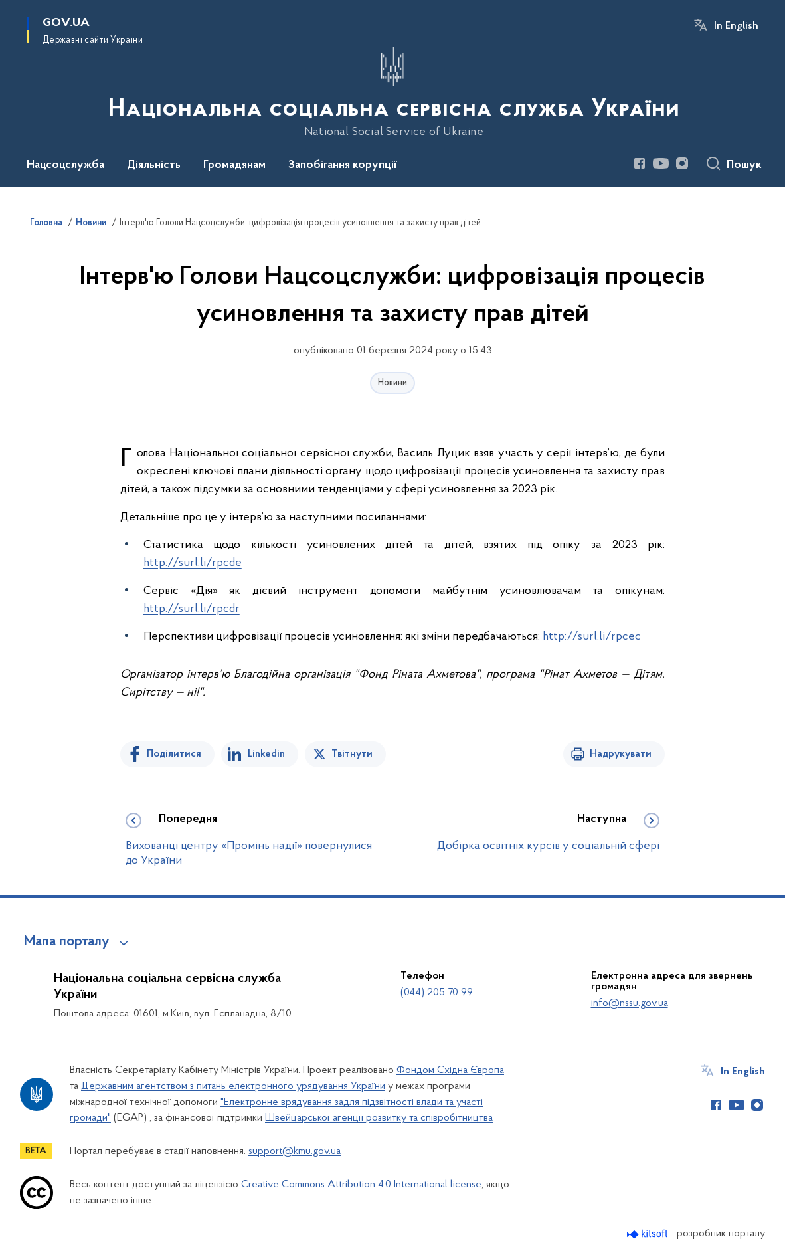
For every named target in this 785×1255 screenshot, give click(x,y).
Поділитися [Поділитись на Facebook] (174, 754)
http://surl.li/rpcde (192, 563)
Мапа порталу (67, 942)
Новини (392, 383)
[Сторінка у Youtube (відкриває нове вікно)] (661, 163)
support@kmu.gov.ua (294, 1151)
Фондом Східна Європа (450, 1070)
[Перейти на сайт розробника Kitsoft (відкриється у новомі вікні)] (648, 1234)
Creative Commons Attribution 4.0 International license (361, 1184)
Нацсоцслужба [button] (65, 165)
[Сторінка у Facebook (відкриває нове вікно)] (640, 163)
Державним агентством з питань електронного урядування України (233, 1086)
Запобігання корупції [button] (342, 165)
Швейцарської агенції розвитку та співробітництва (379, 1118)
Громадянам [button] (234, 165)
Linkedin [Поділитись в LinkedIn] (266, 754)
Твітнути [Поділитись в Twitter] (352, 754)
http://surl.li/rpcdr (191, 609)
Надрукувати (621, 754)
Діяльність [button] (154, 165)
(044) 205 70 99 (436, 992)
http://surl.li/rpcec (592, 636)
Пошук (744, 165)
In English (736, 26)
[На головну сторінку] (392, 92)
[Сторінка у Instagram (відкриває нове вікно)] (682, 163)
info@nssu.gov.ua (629, 1003)
